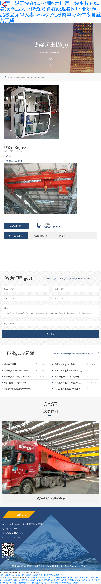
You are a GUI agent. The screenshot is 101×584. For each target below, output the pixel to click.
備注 (6, 308)
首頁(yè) (30, 77)
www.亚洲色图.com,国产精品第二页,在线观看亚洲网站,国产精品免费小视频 (55, 577)
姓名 (6, 289)
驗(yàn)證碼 (9, 323)
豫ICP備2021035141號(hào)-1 (76, 566)
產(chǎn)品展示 (41, 77)
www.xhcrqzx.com (6, 577)
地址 (56, 298)
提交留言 (50, 334)
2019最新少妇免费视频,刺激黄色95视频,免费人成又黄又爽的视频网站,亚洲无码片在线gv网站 (44, 583)
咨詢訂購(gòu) (16, 226)
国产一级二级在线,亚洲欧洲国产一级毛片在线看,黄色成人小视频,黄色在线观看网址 (31, 575)
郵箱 (6, 298)
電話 (56, 289)
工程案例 (61, 236)
